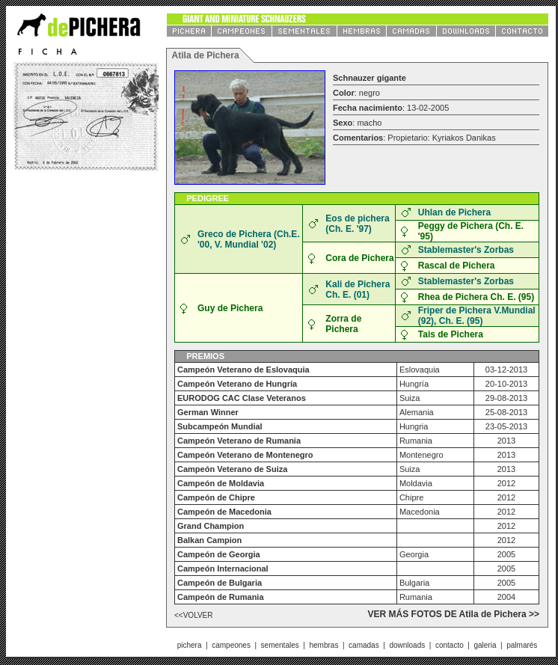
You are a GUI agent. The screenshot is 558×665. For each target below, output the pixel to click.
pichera (189, 645)
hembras (323, 645)
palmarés (521, 645)
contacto (449, 645)
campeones (231, 645)
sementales (280, 645)
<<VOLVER (193, 615)
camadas (364, 645)
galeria (484, 645)
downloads (407, 645)
